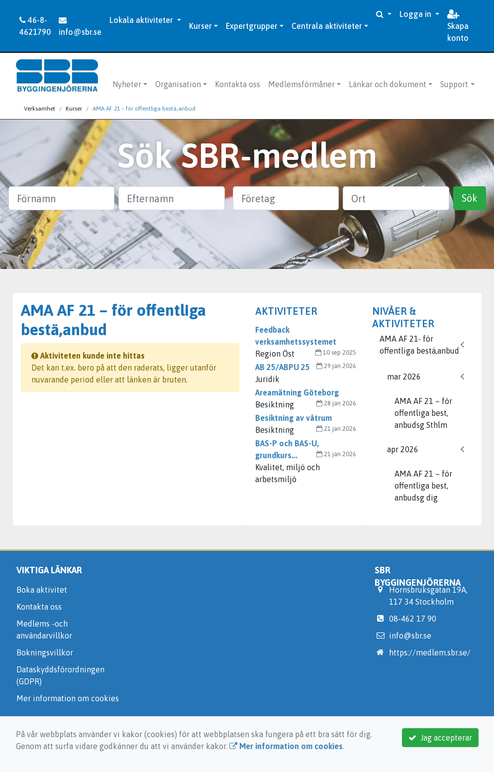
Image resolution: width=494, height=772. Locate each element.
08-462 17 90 (412, 618)
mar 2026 (404, 376)
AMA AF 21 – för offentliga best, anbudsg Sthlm (423, 412)
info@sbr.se (80, 26)
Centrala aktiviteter (327, 25)
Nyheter (126, 84)
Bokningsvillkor (44, 652)
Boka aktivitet (41, 589)
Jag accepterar (440, 737)
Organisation (178, 84)
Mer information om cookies (67, 698)
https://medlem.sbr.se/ (430, 652)
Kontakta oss (237, 84)
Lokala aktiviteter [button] (142, 19)
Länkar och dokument (387, 84)
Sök (470, 198)
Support (454, 84)
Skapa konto (458, 26)
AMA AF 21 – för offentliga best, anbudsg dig (423, 485)
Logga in (416, 13)
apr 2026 (402, 449)
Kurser (200, 25)
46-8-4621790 (35, 25)
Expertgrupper (252, 25)
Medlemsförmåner (301, 84)
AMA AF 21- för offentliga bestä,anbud (419, 344)
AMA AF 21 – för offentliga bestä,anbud (144, 108)
